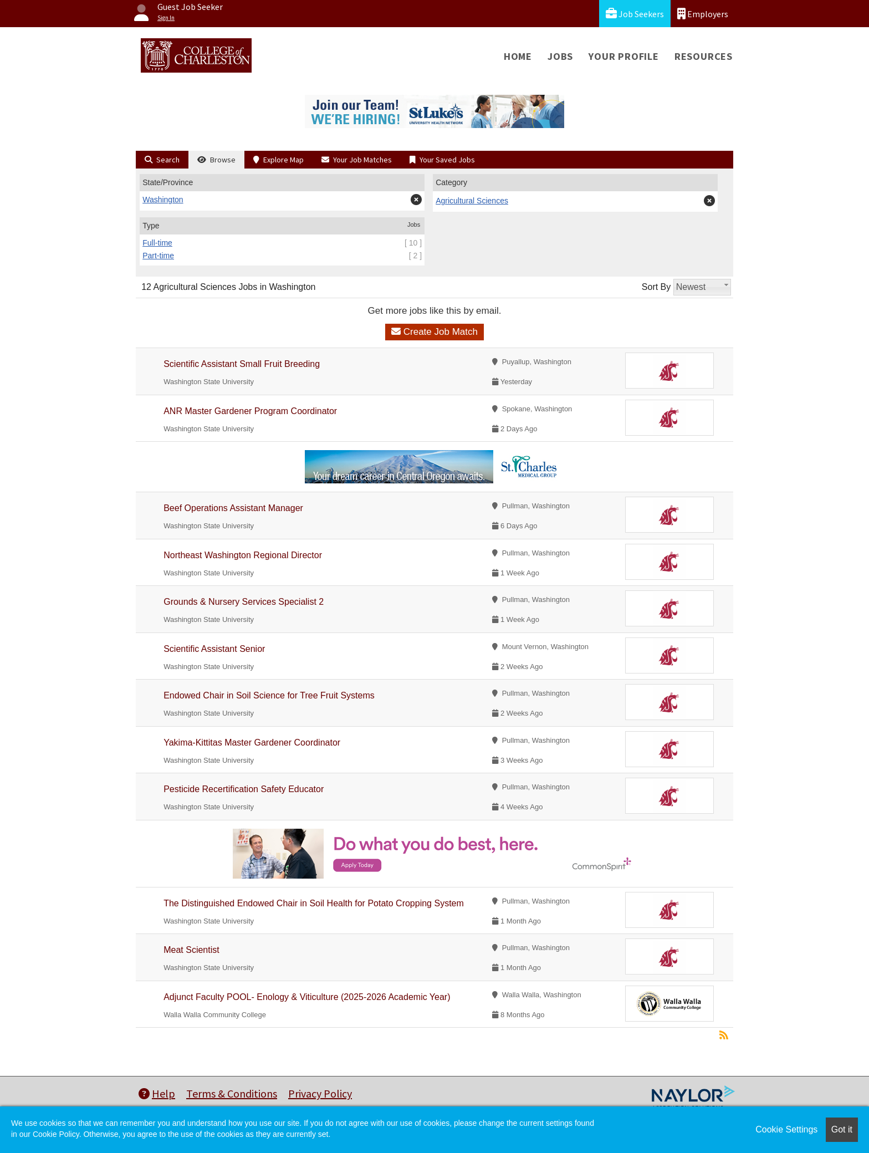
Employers (702, 14)
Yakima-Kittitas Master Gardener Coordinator (251, 742)
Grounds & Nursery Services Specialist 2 (243, 601)
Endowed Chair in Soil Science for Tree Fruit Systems (269, 695)
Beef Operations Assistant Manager (233, 508)
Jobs (560, 56)
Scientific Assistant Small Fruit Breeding (241, 364)
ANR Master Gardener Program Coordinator (250, 411)
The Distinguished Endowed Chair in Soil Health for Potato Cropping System (313, 903)
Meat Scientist (191, 950)
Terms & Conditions (231, 1093)
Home (518, 56)
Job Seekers (635, 14)
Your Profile (624, 56)
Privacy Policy (320, 1093)
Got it (841, 1129)
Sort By (656, 287)
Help (157, 1093)
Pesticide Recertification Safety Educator (243, 789)
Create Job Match (434, 331)
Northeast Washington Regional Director (242, 555)
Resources (703, 56)
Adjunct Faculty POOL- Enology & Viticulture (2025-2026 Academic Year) (306, 997)
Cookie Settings (786, 1129)
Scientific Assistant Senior (214, 649)
